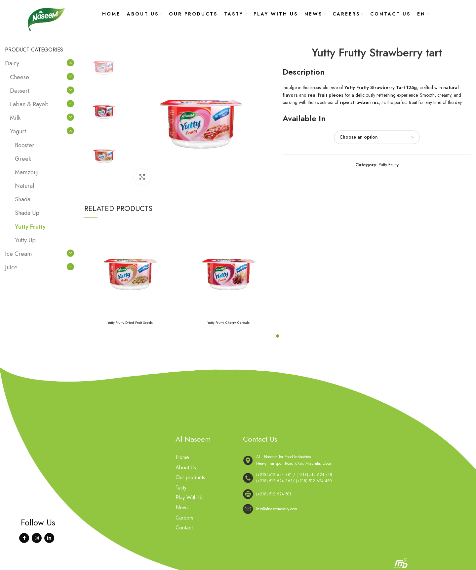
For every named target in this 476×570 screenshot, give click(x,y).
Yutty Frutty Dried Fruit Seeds (130, 322)
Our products (190, 477)
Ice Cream (18, 254)
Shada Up (27, 213)
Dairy (12, 63)
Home (182, 457)
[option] (104, 66)
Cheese (19, 77)
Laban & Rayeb (29, 104)
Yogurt (18, 131)
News (182, 507)
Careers (184, 517)
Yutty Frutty (389, 164)
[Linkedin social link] (49, 538)
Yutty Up (25, 240)
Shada (22, 199)
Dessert (19, 90)
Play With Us (190, 497)
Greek (23, 158)
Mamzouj (26, 172)
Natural (24, 186)
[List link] (339, 478)
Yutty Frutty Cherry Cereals (228, 322)
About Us (186, 467)
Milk (15, 118)
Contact (184, 527)
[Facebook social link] (24, 538)
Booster (24, 145)
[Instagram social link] (37, 538)
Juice (11, 267)
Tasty (181, 487)
